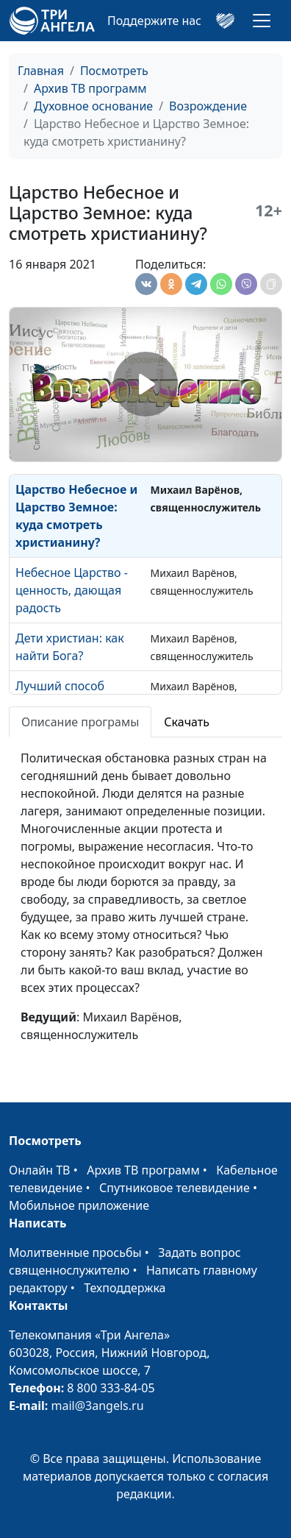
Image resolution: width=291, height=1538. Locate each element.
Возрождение (208, 106)
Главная (41, 71)
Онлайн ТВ (40, 1170)
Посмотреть (114, 71)
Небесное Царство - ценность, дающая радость (71, 590)
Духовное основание (93, 106)
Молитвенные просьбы (75, 1252)
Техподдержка (124, 1288)
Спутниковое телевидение (174, 1188)
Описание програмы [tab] (80, 722)
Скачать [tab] (186, 722)
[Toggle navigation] (261, 20)
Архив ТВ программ (90, 88)
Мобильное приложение (79, 1205)
